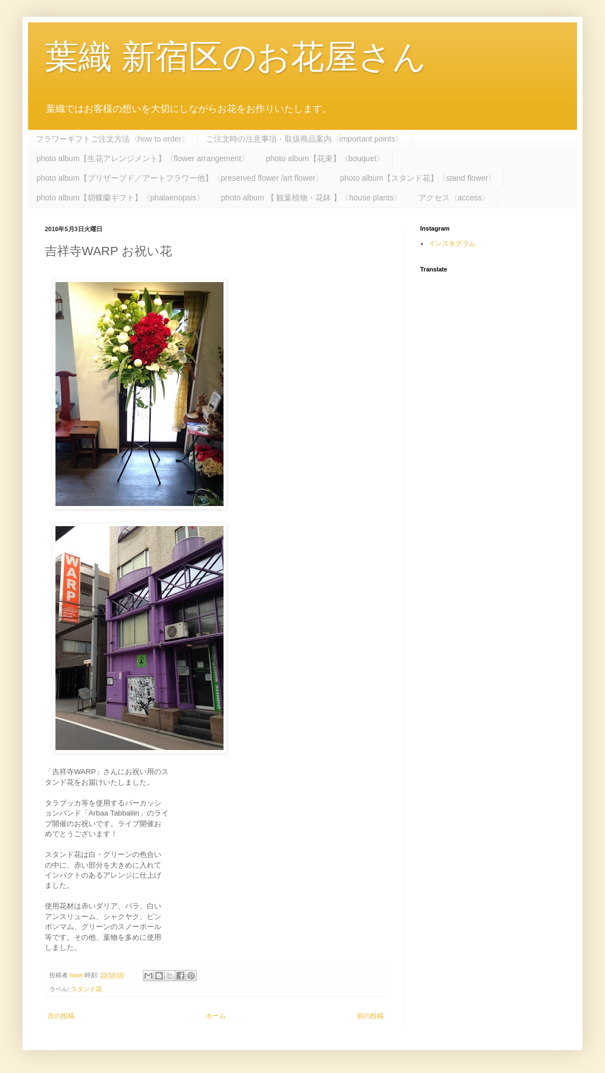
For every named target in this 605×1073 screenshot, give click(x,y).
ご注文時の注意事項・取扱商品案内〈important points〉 (304, 138)
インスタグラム (452, 243)
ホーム (216, 1016)
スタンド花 (86, 989)
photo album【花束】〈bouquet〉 (325, 158)
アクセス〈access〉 (454, 197)
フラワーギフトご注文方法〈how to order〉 (112, 138)
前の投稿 (370, 1016)
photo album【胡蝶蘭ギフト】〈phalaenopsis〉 (120, 197)
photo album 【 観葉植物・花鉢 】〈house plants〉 (311, 197)
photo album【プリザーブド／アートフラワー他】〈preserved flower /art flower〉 (179, 178)
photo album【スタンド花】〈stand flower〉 (418, 178)
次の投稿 (61, 1016)
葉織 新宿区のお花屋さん (235, 57)
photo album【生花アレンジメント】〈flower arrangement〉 (142, 158)
